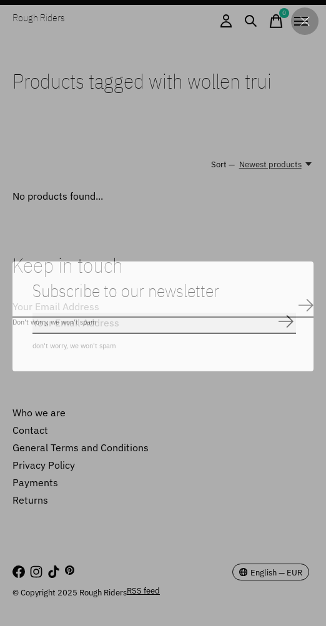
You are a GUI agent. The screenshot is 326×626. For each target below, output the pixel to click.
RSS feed (143, 590)
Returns (30, 500)
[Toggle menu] (301, 21)
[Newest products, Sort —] (276, 164)
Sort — (223, 164)
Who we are (39, 412)
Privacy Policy (43, 465)
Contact (30, 430)
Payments (35, 482)
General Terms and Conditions (80, 447)
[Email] (163, 307)
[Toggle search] (251, 21)
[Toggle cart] (276, 21)
